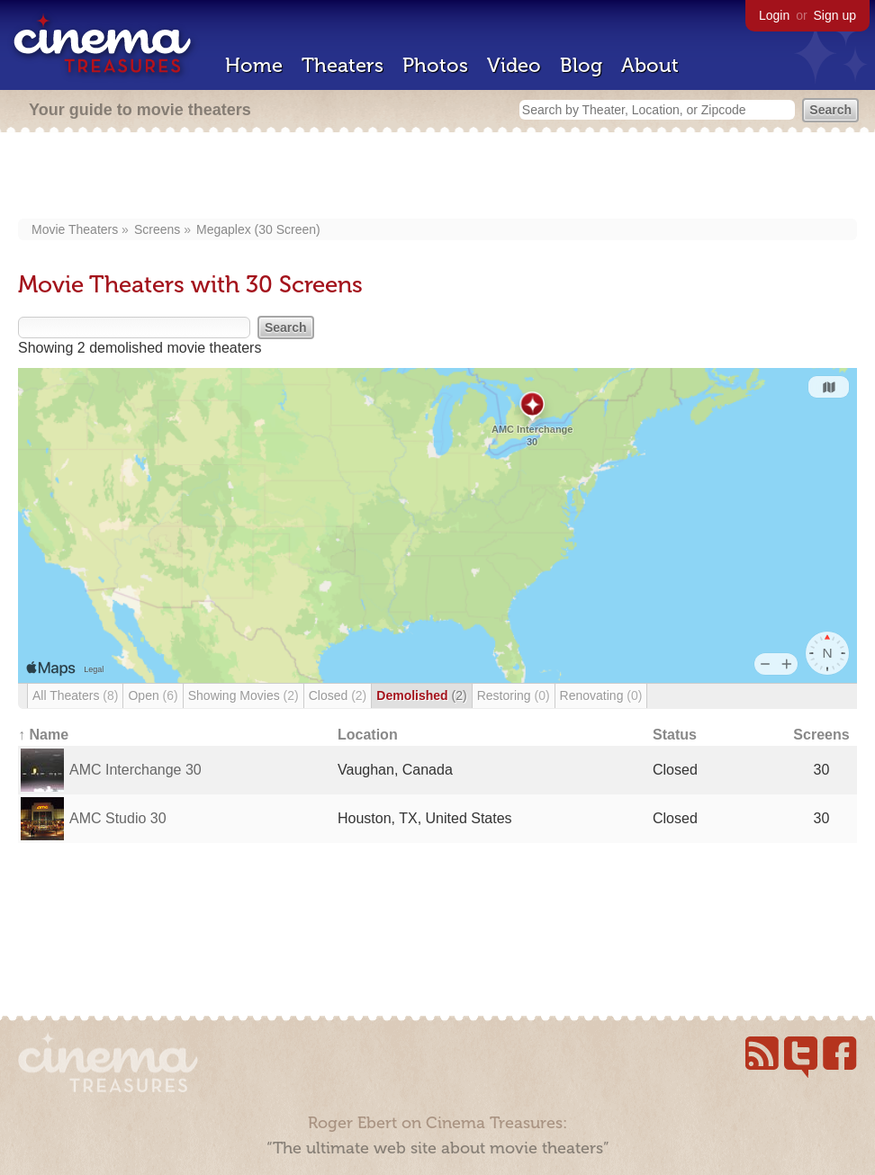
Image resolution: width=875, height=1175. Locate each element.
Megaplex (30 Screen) (258, 229)
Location (368, 734)
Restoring (513, 695)
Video (514, 65)
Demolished (421, 695)
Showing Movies (243, 695)
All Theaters (75, 695)
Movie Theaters (75, 229)
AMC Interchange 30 (135, 769)
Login (774, 15)
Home (254, 65)
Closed (338, 695)
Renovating (601, 695)
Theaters (342, 65)
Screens (157, 229)
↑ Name (43, 734)
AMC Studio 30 (118, 818)
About (650, 65)
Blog (581, 65)
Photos (435, 65)
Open (152, 695)
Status (675, 734)
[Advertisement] (438, 177)
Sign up (835, 15)
